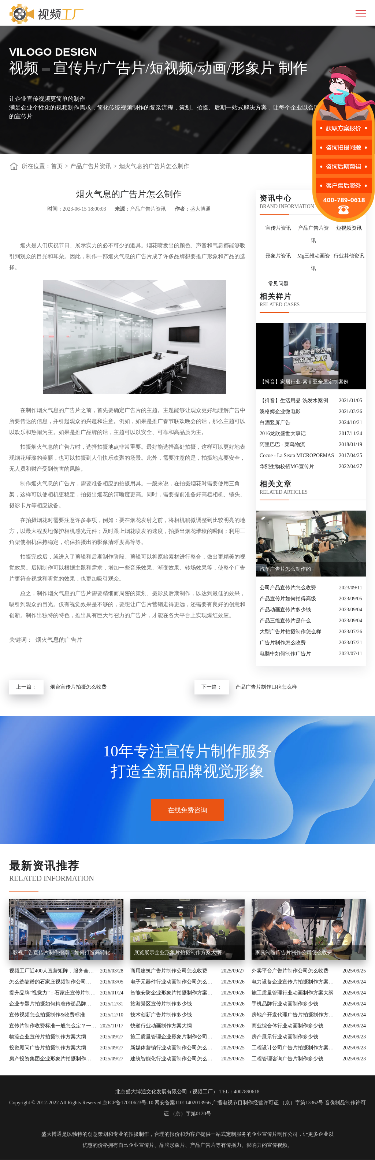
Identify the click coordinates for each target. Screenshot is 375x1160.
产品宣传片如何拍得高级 (288, 598)
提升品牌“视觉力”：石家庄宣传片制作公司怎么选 (52, 993)
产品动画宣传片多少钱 (285, 609)
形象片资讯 (278, 256)
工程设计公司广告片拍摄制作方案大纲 (295, 1047)
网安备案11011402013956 (183, 1102)
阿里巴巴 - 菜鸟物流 (282, 444)
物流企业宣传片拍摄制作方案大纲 (47, 1036)
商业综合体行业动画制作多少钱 (287, 1026)
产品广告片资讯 (90, 166)
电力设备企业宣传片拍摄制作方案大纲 (295, 982)
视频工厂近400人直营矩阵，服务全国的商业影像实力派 (52, 971)
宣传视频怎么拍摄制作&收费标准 (47, 1015)
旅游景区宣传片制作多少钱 (161, 1004)
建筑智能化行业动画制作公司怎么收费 (174, 1058)
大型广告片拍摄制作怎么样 (290, 631)
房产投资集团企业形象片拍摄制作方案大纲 (52, 1058)
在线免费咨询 (187, 810)
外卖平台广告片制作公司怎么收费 (290, 971)
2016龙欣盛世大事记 (283, 433)
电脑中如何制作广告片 (285, 653)
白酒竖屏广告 (275, 422)
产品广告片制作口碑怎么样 (266, 687)
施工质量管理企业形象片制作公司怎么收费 (174, 1036)
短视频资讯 (349, 228)
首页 (57, 166)
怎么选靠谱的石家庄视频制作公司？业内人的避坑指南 (52, 982)
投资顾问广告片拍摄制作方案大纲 (47, 1047)
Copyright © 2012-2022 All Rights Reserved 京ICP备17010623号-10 (81, 1102)
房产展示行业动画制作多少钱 (285, 1036)
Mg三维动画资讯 (313, 262)
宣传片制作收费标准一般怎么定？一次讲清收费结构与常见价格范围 (52, 1026)
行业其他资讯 (349, 256)
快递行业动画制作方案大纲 (161, 1026)
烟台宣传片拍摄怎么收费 (78, 687)
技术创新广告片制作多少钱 (161, 1015)
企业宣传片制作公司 (275, 1134)
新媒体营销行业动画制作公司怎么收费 (174, 1047)
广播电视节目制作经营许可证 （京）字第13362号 (268, 1102)
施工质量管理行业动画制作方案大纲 (293, 993)
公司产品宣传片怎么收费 (288, 587)
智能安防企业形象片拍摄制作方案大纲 (174, 993)
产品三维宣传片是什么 (285, 620)
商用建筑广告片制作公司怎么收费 (168, 971)
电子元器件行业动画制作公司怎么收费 (174, 982)
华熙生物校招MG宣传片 (287, 466)
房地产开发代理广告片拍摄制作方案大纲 (295, 1015)
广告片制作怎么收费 (283, 642)
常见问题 (278, 283)
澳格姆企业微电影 (280, 411)
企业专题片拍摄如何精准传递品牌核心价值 (52, 1004)
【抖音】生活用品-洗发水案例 (294, 400)
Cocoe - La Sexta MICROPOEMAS (297, 455)
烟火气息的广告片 (59, 640)
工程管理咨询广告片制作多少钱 (287, 1058)
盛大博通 (51, 1134)
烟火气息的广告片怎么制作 (154, 166)
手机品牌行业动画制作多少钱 (285, 1004)
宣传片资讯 (278, 228)
